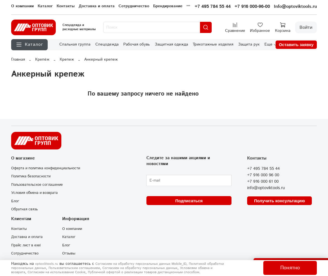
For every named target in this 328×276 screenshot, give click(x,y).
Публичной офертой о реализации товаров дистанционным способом (143, 272)
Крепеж (67, 59)
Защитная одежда (171, 44)
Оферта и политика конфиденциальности (45, 168)
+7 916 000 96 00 (263, 175)
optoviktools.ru (46, 263)
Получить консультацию (279, 200)
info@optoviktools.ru (266, 188)
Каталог (45, 6)
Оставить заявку (296, 44)
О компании (22, 6)
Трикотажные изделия (213, 44)
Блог (15, 201)
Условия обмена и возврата (34, 192)
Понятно (290, 268)
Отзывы (68, 253)
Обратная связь (24, 209)
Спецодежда (107, 44)
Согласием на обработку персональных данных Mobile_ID (140, 263)
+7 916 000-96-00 (252, 6)
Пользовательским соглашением (74, 268)
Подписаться (188, 200)
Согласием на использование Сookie (56, 272)
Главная (18, 59)
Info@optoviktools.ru (295, 6)
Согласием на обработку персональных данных (139, 268)
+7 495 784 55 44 (213, 6)
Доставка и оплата (97, 6)
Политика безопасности (30, 176)
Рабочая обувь (136, 44)
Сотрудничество (134, 6)
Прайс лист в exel (26, 245)
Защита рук (249, 44)
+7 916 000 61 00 (263, 182)
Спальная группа (74, 44)
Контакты (66, 6)
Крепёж (42, 59)
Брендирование (167, 6)
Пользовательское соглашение (37, 184)
